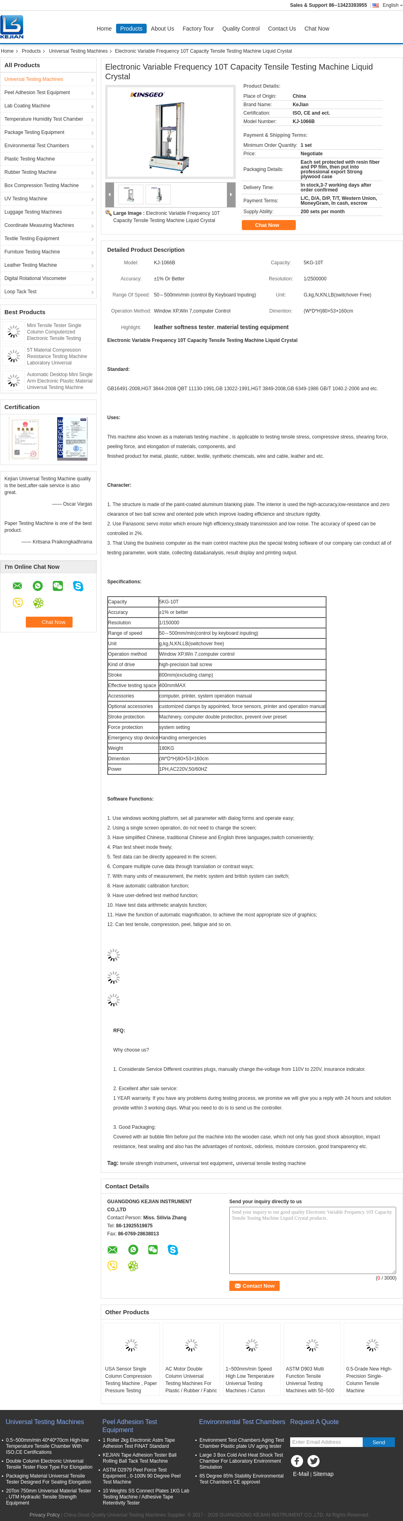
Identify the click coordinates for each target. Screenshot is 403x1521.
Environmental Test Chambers (36, 145)
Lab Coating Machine (27, 106)
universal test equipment (206, 1163)
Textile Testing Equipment (31, 238)
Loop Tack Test (20, 291)
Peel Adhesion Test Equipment (37, 92)
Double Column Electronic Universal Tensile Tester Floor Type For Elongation (49, 1464)
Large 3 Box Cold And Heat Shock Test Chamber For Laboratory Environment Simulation (241, 1461)
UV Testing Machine (26, 199)
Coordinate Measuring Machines (39, 225)
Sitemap (323, 1474)
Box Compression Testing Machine (41, 185)
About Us (162, 28)
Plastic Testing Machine (29, 159)
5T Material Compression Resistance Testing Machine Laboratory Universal (57, 356)
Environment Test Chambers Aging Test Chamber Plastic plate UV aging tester (241, 1443)
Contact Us (282, 28)
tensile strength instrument (148, 1163)
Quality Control (241, 28)
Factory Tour (198, 28)
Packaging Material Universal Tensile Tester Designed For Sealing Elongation (48, 1479)
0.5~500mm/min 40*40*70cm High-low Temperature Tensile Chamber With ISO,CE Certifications (47, 1446)
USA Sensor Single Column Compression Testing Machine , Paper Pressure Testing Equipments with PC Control (131, 1387)
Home (104, 28)
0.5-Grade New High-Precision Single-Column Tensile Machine (369, 1379)
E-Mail (301, 1474)
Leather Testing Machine (30, 265)
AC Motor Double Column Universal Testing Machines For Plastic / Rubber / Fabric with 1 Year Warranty (191, 1383)
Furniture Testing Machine (32, 252)
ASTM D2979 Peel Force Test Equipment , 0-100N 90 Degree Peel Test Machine (142, 1476)
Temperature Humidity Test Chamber (43, 119)
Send (378, 1442)
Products (131, 28)
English (393, 5)
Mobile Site (304, 1484)
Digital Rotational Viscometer (35, 278)
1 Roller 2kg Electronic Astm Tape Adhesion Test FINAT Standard (139, 1443)
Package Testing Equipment (34, 132)
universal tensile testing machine (270, 1163)
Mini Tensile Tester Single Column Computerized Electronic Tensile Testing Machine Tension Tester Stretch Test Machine (60, 338)
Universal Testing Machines (78, 51)
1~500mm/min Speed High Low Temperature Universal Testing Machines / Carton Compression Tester (250, 1383)
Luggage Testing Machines (33, 212)
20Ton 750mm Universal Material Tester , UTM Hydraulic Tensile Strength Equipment (48, 1497)
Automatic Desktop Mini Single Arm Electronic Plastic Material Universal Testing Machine (60, 381)
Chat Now (317, 28)
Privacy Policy (45, 1515)
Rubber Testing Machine (30, 172)
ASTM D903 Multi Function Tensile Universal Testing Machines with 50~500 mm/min (310, 1383)
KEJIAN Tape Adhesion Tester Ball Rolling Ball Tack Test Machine (140, 1458)
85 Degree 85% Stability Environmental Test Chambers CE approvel (241, 1479)
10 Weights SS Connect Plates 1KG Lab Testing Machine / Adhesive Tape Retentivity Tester (146, 1497)
